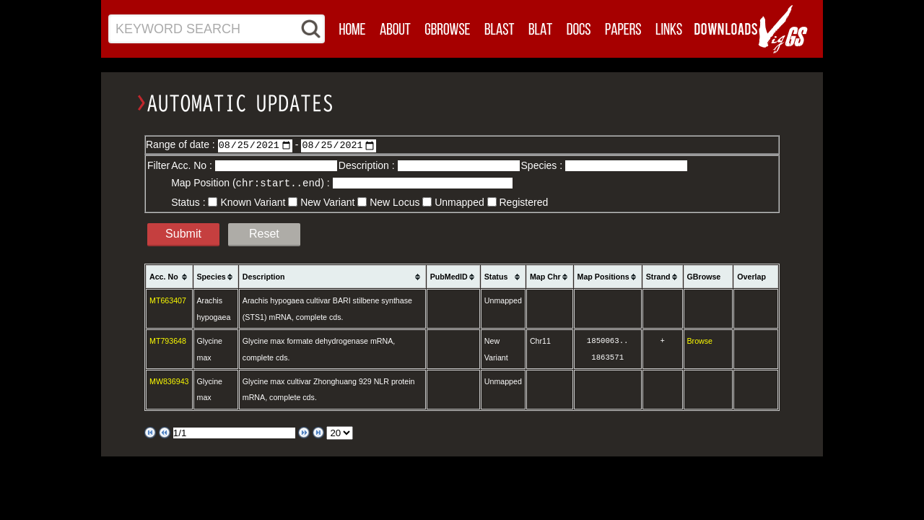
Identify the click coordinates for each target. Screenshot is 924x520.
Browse (700, 340)
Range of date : (182, 144)
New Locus (394, 201)
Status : (189, 201)
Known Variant (252, 201)
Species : (543, 165)
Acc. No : (193, 165)
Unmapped (459, 201)
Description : (368, 165)
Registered (524, 201)
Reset (264, 233)
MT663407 (167, 299)
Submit (183, 233)
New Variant (327, 201)
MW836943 (169, 380)
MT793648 (167, 340)
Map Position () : (251, 182)
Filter (158, 165)
